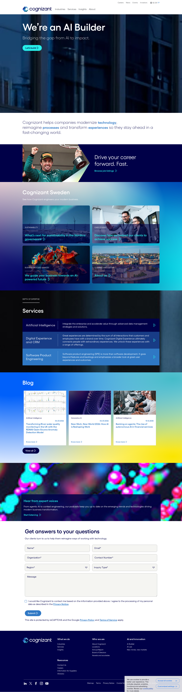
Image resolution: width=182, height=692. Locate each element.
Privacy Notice (60, 604)
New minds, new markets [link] (137, 650)
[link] (37, 9)
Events (135, 3)
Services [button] (72, 9)
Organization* (34, 557)
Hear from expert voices (41, 501)
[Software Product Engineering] (154, 357)
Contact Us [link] (61, 665)
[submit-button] (33, 613)
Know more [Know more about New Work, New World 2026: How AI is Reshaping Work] (75, 442)
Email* (97, 548)
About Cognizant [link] (99, 644)
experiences (102, 127)
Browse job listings (104, 171)
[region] (153, 684)
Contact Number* (103, 557)
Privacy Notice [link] (108, 683)
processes (52, 127)
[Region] (57, 567)
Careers (121, 3)
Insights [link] (60, 650)
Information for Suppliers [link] (67, 671)
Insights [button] (83, 9)
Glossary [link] (60, 674)
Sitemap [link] (90, 683)
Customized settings (166, 686)
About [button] (92, 9)
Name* (30, 548)
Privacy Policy (87, 620)
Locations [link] (96, 647)
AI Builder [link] (130, 644)
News (128, 3)
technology (108, 122)
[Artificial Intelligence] (154, 325)
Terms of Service (108, 620)
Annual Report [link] (97, 650)
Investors (143, 3)
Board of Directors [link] (99, 652)
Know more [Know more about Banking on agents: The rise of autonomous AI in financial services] (120, 442)
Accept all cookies (165, 681)
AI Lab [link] (129, 647)
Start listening (31, 515)
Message (31, 576)
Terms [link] (98, 683)
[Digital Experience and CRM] (154, 340)
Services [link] (60, 647)
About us (100, 275)
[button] (154, 3)
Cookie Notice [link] (122, 683)
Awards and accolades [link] (101, 655)
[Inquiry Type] (124, 567)
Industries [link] (61, 644)
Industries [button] (60, 9)
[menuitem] (121, 2)
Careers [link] (60, 668)
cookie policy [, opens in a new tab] (148, 689)
